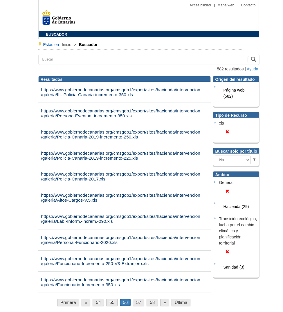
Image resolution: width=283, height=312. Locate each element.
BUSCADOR (56, 34)
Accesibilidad (201, 5)
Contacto (248, 5)
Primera (68, 302)
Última (181, 302)
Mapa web (226, 5)
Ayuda (252, 69)
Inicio (67, 44)
